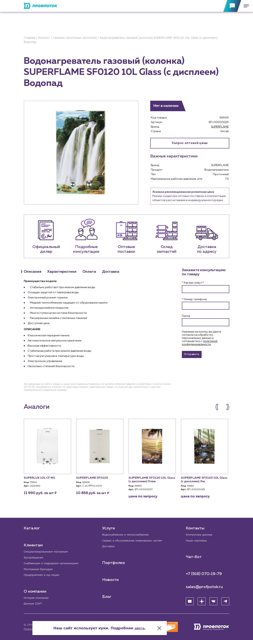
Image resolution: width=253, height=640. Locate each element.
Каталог (32, 526)
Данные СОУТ (33, 603)
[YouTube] (190, 600)
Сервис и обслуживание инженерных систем (134, 539)
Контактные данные (200, 533)
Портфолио (114, 562)
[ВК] (213, 600)
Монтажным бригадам (39, 568)
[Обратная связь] (232, 6)
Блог (107, 596)
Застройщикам (34, 556)
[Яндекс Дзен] (202, 600)
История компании (37, 597)
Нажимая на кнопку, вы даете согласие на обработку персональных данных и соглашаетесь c (201, 338)
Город (186, 316)
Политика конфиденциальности (43, 629)
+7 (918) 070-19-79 (204, 572)
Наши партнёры (197, 539)
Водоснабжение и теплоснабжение (128, 533)
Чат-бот (194, 555)
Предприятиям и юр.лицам (43, 574)
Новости (111, 579)
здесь (166, 624)
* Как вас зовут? (193, 282)
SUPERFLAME (220, 126)
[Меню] (245, 6)
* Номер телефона (194, 299)
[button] (218, 407)
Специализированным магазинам (47, 550)
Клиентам (33, 543)
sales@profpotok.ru (204, 585)
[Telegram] (225, 600)
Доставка (109, 545)
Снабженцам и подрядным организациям (53, 562)
